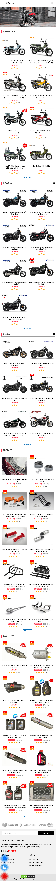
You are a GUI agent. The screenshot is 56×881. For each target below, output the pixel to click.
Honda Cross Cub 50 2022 (41, 166)
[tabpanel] (28, 17)
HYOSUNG (7, 183)
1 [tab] (25, 25)
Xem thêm (27, 177)
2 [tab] (27, 25)
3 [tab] (29, 25)
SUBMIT (46, 833)
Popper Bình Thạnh (36, 865)
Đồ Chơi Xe (8, 450)
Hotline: (9, 851)
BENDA (6, 334)
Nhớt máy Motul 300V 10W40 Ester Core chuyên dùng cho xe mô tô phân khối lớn (14, 807)
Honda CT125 (9, 32)
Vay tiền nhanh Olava (36, 862)
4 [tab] (30, 25)
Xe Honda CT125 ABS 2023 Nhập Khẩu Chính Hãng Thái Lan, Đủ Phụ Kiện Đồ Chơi (41, 63)
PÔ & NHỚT (8, 636)
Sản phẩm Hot (34, 859)
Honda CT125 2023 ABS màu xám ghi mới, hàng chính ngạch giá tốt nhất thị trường (14, 98)
